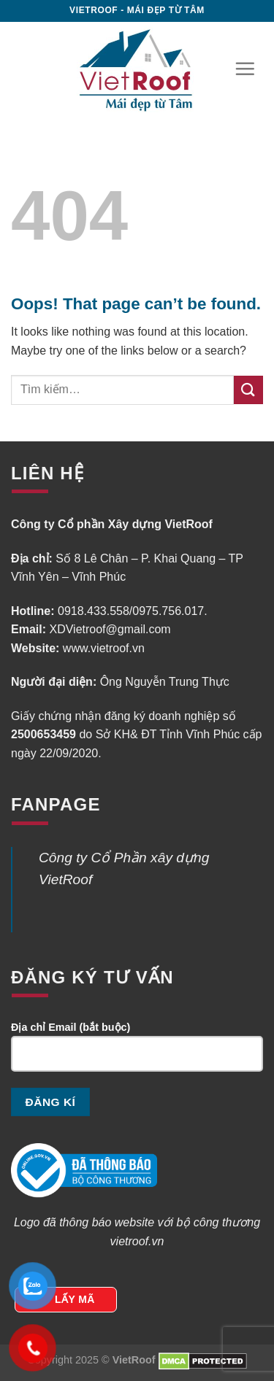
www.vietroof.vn (104, 648)
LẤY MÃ (75, 1299)
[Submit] (248, 390)
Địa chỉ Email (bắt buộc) (137, 1052)
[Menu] (245, 68)
